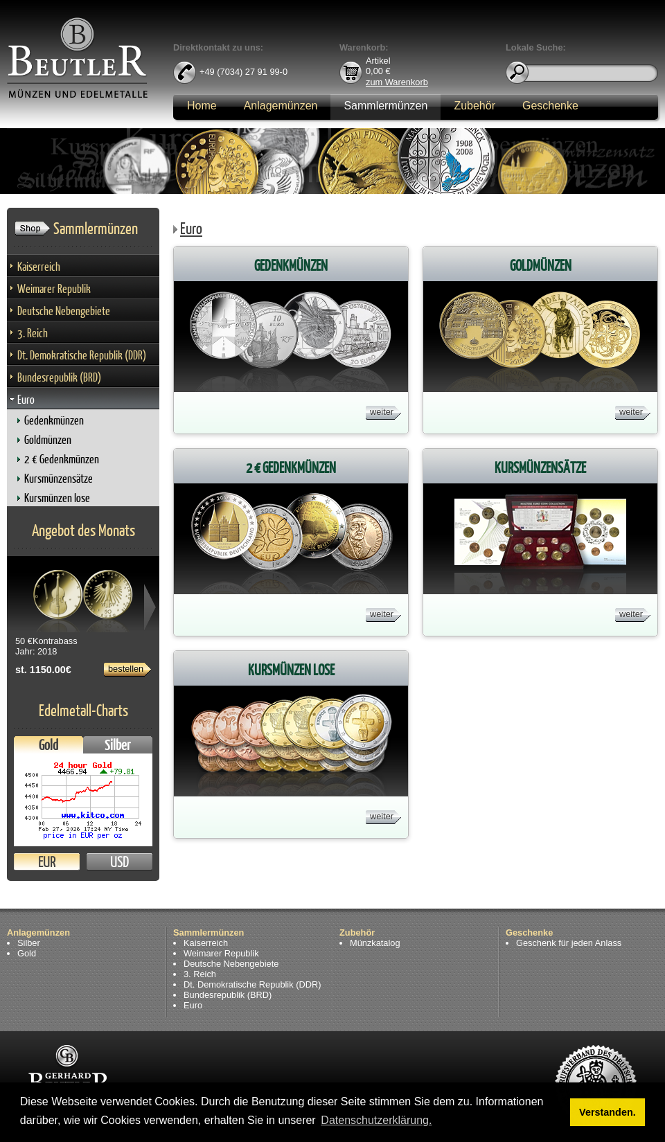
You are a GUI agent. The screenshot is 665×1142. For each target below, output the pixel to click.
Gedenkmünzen (54, 420)
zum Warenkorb (397, 81)
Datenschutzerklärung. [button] (376, 1120)
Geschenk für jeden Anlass (568, 943)
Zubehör (474, 105)
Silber (118, 744)
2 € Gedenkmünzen (61, 459)
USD (119, 862)
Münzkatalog (375, 943)
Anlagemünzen (281, 105)
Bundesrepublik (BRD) (59, 377)
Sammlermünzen (385, 105)
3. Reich (32, 332)
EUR (46, 862)
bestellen (125, 668)
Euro (26, 399)
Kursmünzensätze (58, 478)
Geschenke (550, 105)
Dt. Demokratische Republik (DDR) (81, 355)
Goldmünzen (47, 439)
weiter (381, 412)
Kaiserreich (38, 266)
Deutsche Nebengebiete (63, 310)
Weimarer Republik (54, 288)
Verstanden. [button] (607, 1112)
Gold (48, 744)
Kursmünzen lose (57, 497)
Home (202, 105)
